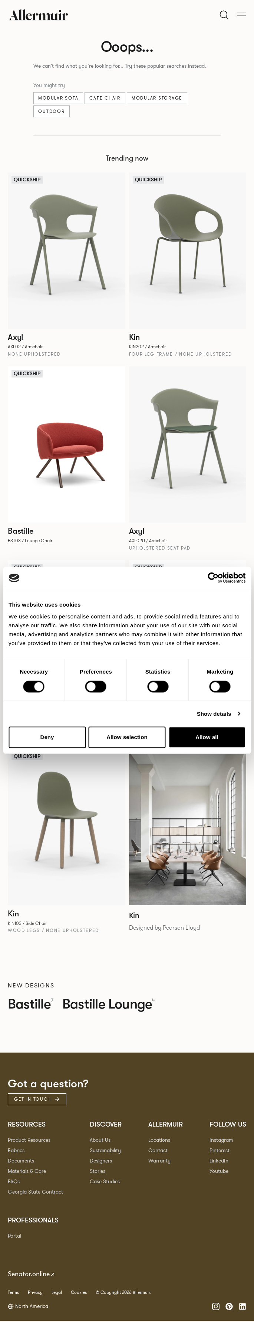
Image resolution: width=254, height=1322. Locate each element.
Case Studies (105, 1182)
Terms (13, 1293)
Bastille (32, 1005)
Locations (159, 1141)
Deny (47, 738)
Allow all (206, 738)
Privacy (35, 1293)
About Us (100, 1141)
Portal (14, 1237)
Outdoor (51, 111)
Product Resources (29, 1141)
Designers (101, 1161)
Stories (97, 1172)
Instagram (221, 1141)
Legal (57, 1293)
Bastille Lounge (117, 1005)
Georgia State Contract (35, 1193)
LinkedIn (219, 1161)
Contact (158, 1151)
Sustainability (105, 1151)
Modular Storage (157, 98)
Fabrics (16, 1151)
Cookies (79, 1293)
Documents (21, 1161)
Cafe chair (105, 98)
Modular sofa (58, 98)
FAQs (14, 1182)
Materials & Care (27, 1172)
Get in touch (37, 1100)
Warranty (159, 1161)
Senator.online (32, 1275)
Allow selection (127, 738)
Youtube (219, 1172)
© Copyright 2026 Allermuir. (123, 1293)
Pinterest (220, 1151)
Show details (214, 714)
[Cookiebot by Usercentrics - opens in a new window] (213, 578)
